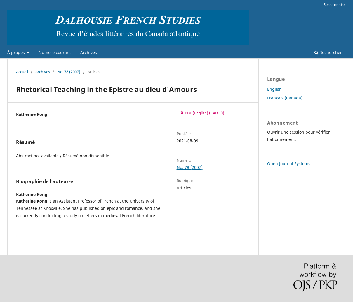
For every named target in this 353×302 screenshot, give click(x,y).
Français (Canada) (284, 98)
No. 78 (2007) (68, 71)
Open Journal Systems (288, 163)
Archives (88, 52)
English (274, 89)
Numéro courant (55, 52)
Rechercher (328, 52)
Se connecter (335, 4)
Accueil (22, 71)
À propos (16, 52)
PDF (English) (200, 113)
